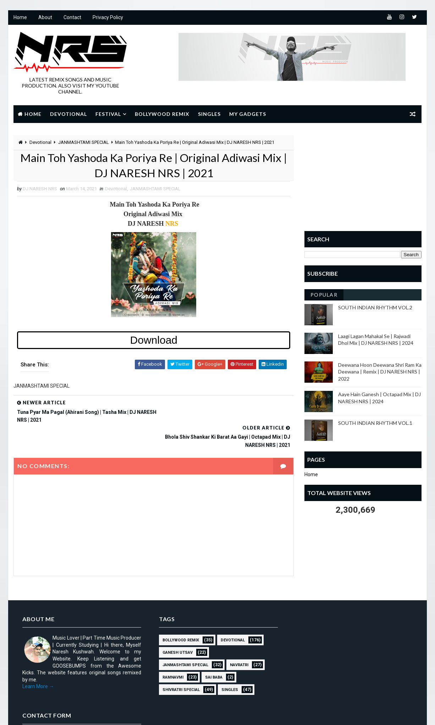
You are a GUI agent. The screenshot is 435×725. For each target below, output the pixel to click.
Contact (72, 18)
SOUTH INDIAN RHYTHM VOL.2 (375, 307)
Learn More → (38, 662)
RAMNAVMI (170, 653)
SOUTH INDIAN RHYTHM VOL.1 (375, 423)
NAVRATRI (236, 640)
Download (152, 340)
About (45, 18)
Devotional (68, 114)
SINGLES (227, 665)
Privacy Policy (108, 18)
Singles (209, 114)
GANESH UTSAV (175, 628)
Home (20, 18)
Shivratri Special (178, 665)
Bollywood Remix (162, 114)
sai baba (211, 653)
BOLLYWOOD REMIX (178, 615)
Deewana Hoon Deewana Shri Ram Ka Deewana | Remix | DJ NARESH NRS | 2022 (380, 372)
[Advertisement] (363, 179)
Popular (324, 295)
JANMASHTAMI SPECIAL (83, 142)
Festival (108, 114)
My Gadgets (247, 114)
